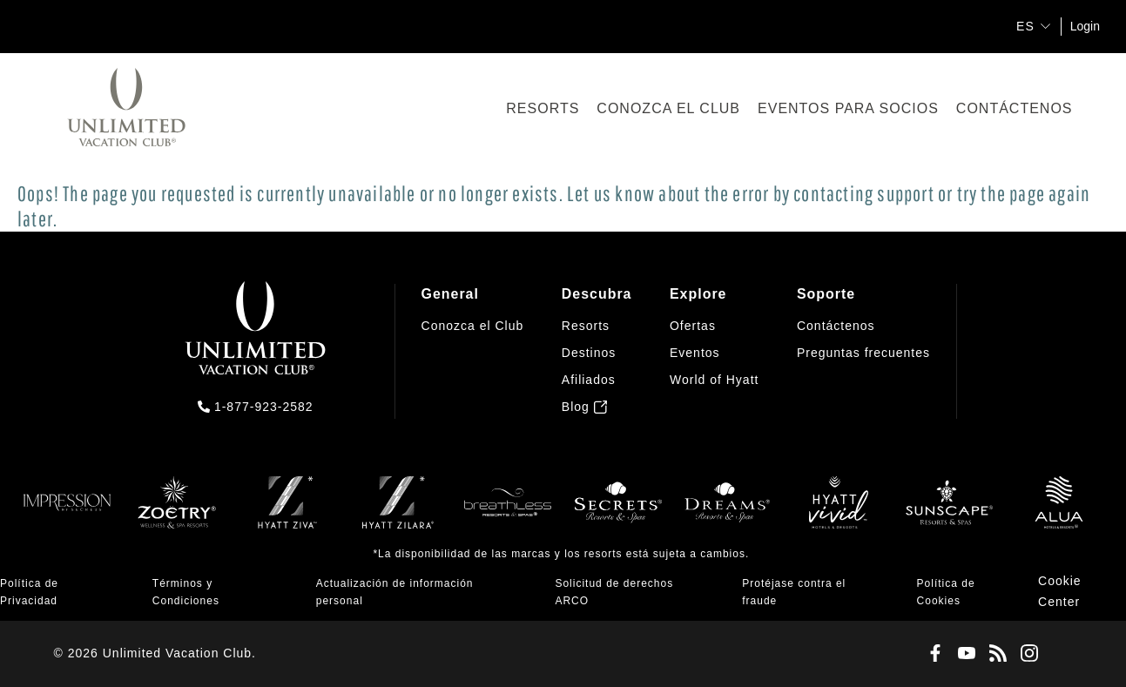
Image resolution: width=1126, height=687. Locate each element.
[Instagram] (1026, 654)
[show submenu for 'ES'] (1045, 25)
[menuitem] (472, 350)
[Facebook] (931, 654)
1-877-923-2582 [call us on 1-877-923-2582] (264, 407)
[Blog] (994, 654)
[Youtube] (963, 654)
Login (1085, 26)
